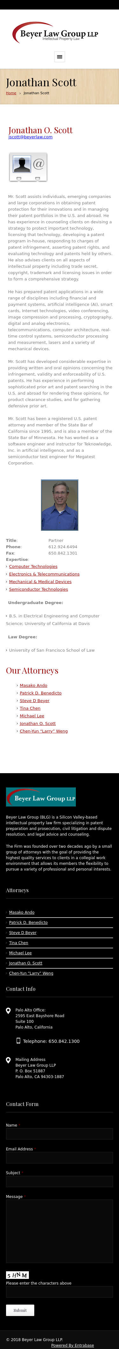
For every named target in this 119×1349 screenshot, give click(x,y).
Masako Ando (33, 685)
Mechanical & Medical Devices (40, 581)
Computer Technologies (33, 566)
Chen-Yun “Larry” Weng (44, 731)
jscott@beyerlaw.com (31, 137)
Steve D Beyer (35, 700)
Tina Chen (30, 708)
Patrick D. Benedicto (41, 693)
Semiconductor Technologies (38, 589)
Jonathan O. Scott (38, 723)
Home (11, 93)
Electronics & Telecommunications (44, 574)
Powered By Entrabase (72, 1345)
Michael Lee (32, 716)
